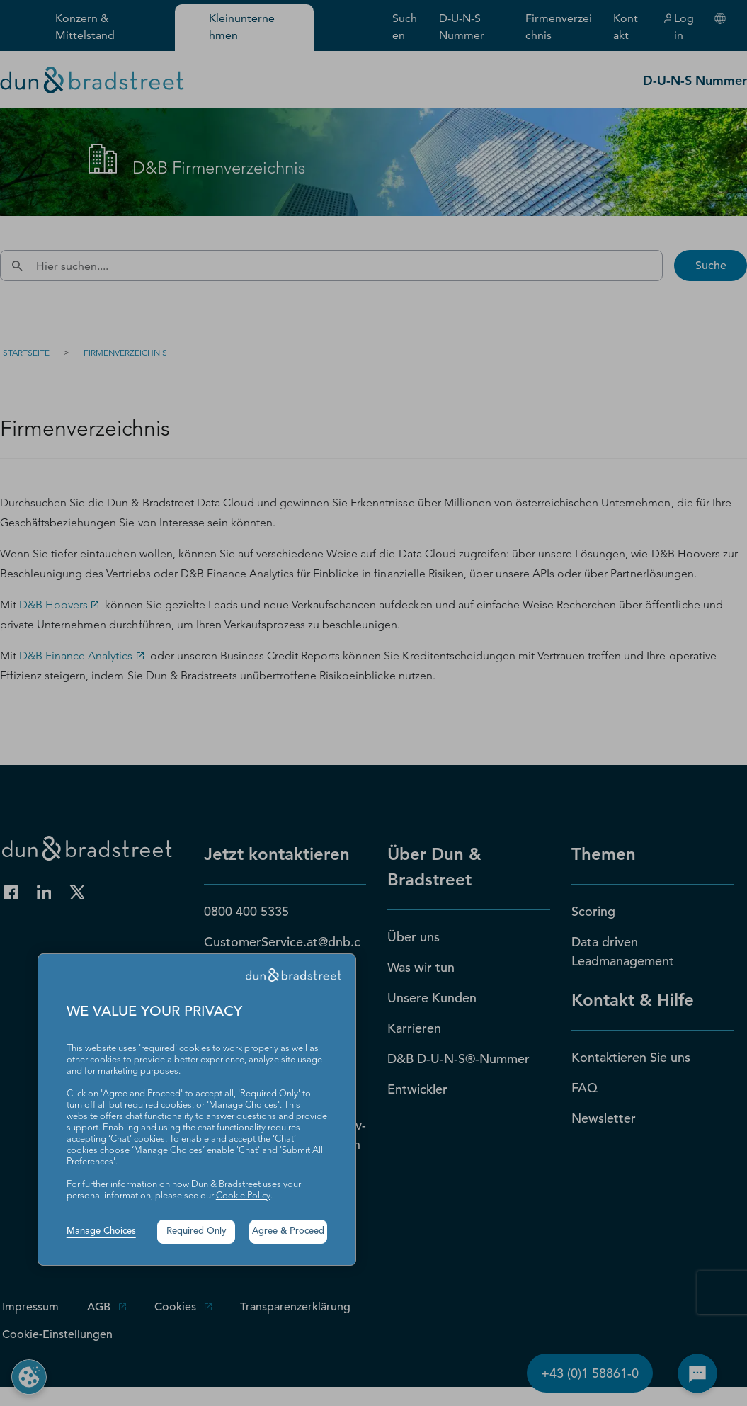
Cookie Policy (243, 1196)
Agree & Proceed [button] (288, 1231)
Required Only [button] (196, 1231)
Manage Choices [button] (101, 1231)
